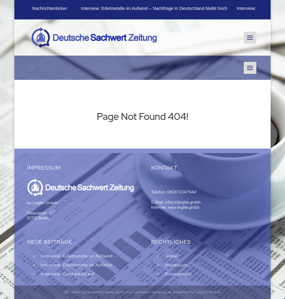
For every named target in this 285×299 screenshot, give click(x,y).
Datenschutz (178, 274)
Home (171, 256)
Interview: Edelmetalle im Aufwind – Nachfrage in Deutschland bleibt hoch (154, 8)
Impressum (176, 265)
